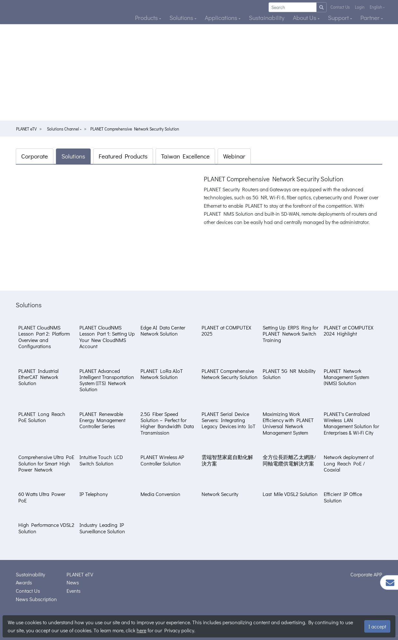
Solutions (181, 18)
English (376, 7)
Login (360, 7)
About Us (305, 18)
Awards (24, 582)
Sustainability (267, 18)
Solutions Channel (63, 128)
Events (73, 590)
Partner (370, 18)
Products (147, 18)
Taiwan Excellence (185, 156)
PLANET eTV (26, 128)
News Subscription (36, 599)
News (73, 582)
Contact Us (340, 7)
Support (339, 18)
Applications (222, 18)
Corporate (34, 156)
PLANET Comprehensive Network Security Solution (134, 128)
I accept (377, 626)
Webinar (234, 156)
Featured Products (123, 156)
